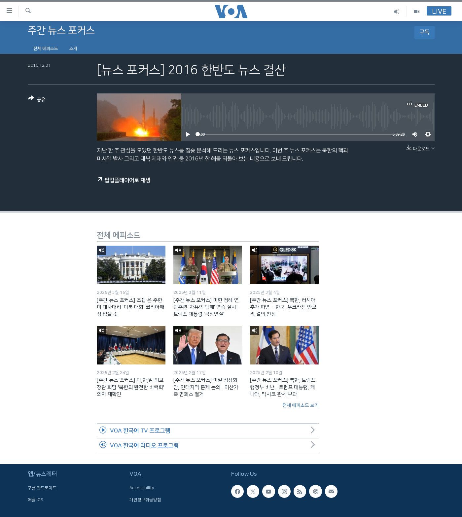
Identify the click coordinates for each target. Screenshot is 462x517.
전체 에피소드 (45, 48)
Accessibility (141, 488)
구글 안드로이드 (42, 488)
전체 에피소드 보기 (300, 405)
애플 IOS (35, 499)
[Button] (37, 100)
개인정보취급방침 (145, 499)
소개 (73, 48)
